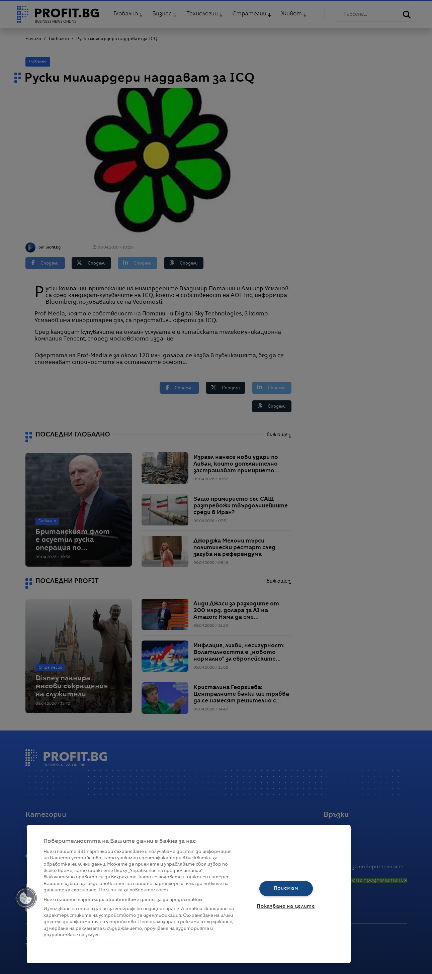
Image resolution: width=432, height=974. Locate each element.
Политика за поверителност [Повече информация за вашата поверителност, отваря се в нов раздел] (133, 890)
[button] (25, 898)
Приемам (286, 888)
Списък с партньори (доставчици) (84, 943)
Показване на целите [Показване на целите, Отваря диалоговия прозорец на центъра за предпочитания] (286, 906)
